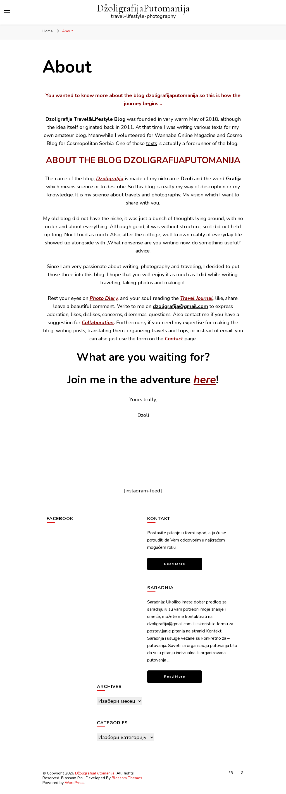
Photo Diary (104, 298)
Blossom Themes (127, 778)
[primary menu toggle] (7, 12)
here (205, 379)
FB (230, 773)
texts (151, 143)
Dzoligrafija (109, 178)
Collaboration (98, 322)
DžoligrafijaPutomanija (143, 8)
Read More (174, 563)
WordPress (74, 782)
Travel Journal (196, 298)
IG (242, 773)
